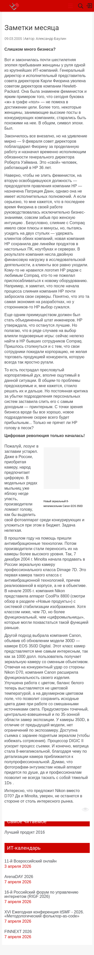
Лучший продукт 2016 (25, 832)
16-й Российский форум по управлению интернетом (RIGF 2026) (41, 894)
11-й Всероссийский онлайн (31, 861)
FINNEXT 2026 (18, 931)
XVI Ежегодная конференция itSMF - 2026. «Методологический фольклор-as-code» (44, 914)
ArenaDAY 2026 (19, 876)
